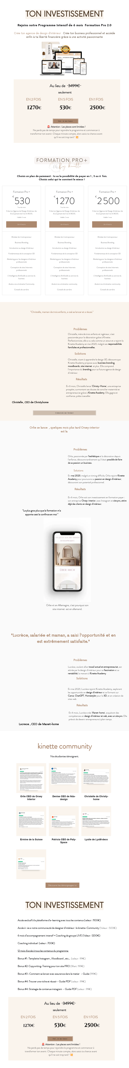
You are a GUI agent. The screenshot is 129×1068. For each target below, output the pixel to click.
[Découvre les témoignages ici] (62, 885)
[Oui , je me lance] (65, 121)
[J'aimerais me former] (64, 413)
